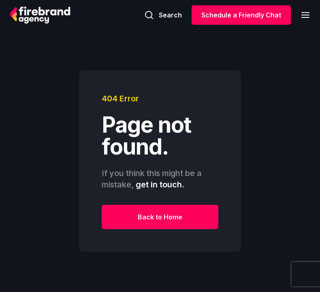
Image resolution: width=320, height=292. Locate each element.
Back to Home (160, 217)
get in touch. (160, 184)
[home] (40, 15)
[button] (303, 15)
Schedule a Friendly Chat (241, 15)
